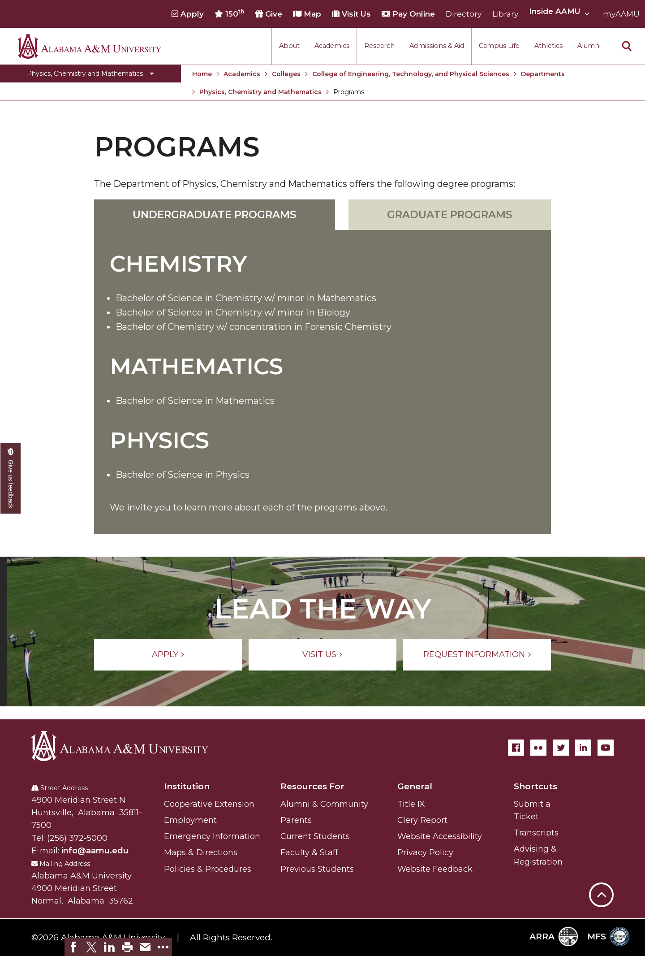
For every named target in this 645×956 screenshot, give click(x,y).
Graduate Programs (449, 214)
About (289, 46)
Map (307, 13)
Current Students (315, 836)
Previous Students (317, 869)
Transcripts (536, 833)
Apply (188, 13)
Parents (296, 820)
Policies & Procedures (207, 869)
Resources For (312, 786)
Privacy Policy (425, 852)
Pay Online (408, 13)
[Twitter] (561, 748)
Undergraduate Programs (215, 214)
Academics (331, 46)
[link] (73, 947)
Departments (543, 74)
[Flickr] (538, 748)
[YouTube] (606, 748)
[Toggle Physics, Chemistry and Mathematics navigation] (90, 73)
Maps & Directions (200, 852)
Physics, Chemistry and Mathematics (260, 92)
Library (505, 13)
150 (230, 13)
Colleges (286, 74)
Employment (190, 820)
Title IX (411, 804)
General (414, 786)
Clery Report (422, 820)
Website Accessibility (439, 836)
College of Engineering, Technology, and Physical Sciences (410, 74)
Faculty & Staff (309, 852)
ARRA (553, 936)
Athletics (548, 46)
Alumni (589, 46)
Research (379, 46)
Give (268, 13)
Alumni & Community (324, 804)
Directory (464, 13)
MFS (608, 936)
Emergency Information (212, 836)
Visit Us (351, 13)
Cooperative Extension (209, 804)
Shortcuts (535, 786)
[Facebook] (516, 748)
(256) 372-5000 (77, 838)
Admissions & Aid (436, 46)
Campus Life (499, 46)
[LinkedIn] (583, 748)
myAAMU (621, 13)
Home (202, 74)
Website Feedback (435, 869)
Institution (187, 786)
